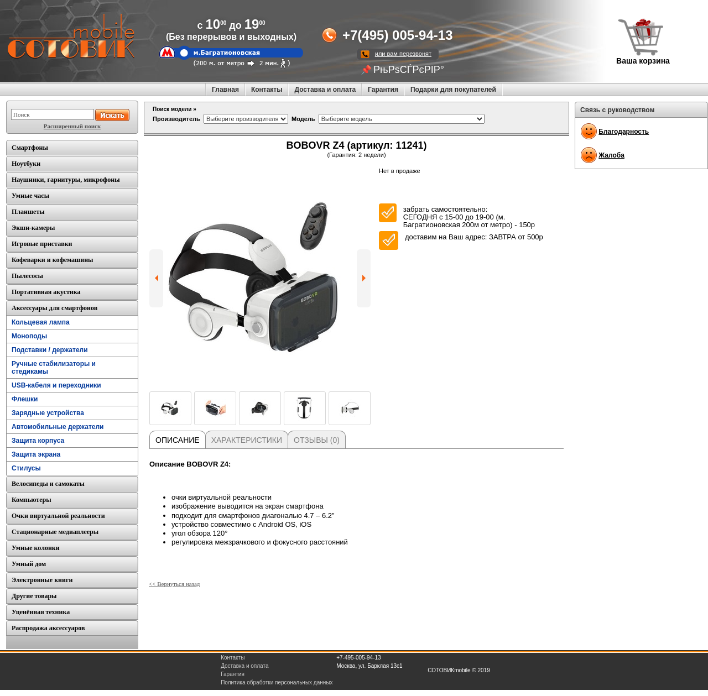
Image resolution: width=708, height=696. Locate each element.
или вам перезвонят (403, 53)
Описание (177, 440)
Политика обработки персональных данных (276, 682)
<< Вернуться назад (174, 583)
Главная (225, 89)
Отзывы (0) (317, 440)
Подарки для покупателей (453, 89)
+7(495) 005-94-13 (397, 35)
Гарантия (383, 89)
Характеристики (246, 440)
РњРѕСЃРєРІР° (408, 69)
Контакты (267, 89)
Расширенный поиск (72, 126)
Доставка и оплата (325, 89)
